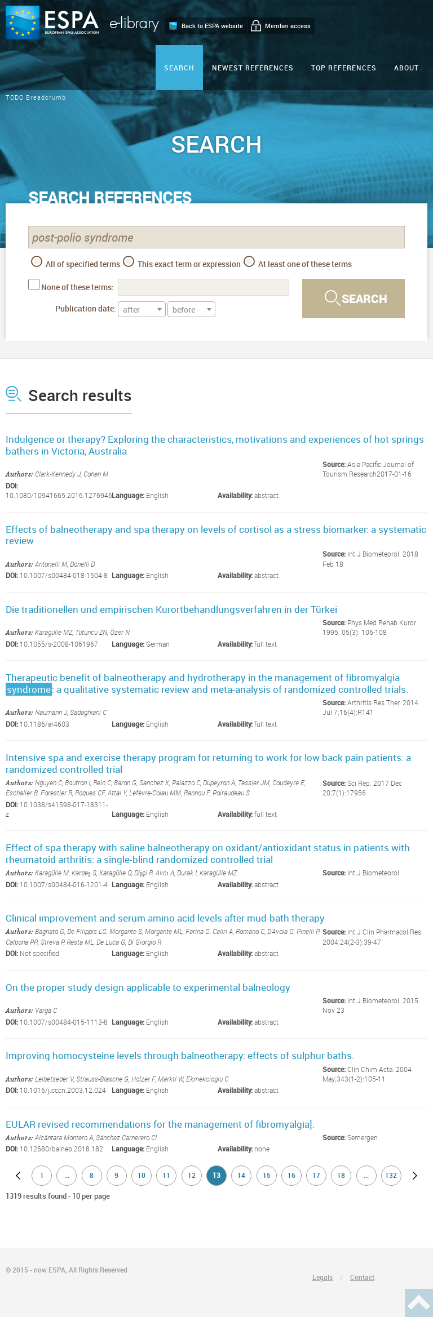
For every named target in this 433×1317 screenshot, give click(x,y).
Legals (322, 1277)
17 (316, 1175)
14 (241, 1175)
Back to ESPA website (212, 25)
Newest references (253, 67)
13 (216, 1175)
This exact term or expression (182, 262)
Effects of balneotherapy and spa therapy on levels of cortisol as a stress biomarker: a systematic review (216, 535)
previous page (18, 1175)
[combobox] (142, 309)
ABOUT (406, 67)
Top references (344, 67)
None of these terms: (77, 287)
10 (141, 1175)
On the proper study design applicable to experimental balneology (148, 987)
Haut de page (419, 1303)
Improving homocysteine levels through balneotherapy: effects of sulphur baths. (180, 1055)
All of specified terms (75, 262)
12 (192, 1175)
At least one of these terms (298, 262)
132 (391, 1175)
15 (267, 1175)
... (66, 1175)
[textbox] (141, 310)
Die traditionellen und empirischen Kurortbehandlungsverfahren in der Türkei (171, 609)
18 (341, 1175)
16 (291, 1175)
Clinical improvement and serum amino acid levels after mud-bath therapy (165, 917)
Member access (288, 25)
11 (166, 1175)
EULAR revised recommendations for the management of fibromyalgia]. (160, 1124)
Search (179, 67)
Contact (362, 1277)
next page (415, 1175)
